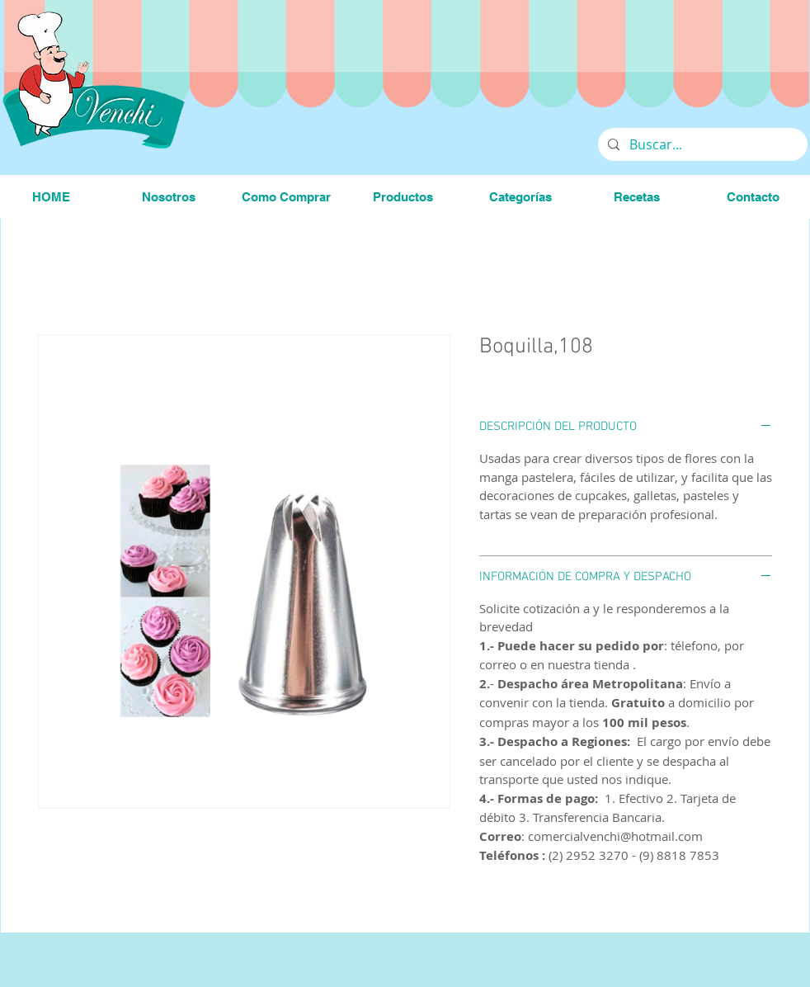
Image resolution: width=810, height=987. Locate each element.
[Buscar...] (701, 144)
